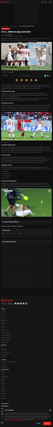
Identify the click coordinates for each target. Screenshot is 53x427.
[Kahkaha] (22, 81)
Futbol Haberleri (13, 26)
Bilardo (3, 391)
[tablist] (26, 233)
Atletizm (3, 379)
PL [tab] (27, 233)
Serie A (2, 327)
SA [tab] (42, 233)
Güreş (2, 374)
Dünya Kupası (4, 342)
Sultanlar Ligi (4, 366)
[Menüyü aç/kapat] (45, 2)
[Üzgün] (26, 81)
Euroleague (4, 349)
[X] (50, 76)
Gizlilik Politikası (4, 406)
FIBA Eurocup (4, 354)
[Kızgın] (31, 81)
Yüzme (2, 388)
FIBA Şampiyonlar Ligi (6, 352)
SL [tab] (2, 233)
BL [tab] (50, 233)
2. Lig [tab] (20, 233)
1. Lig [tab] (11, 233)
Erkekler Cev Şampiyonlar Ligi (8, 362)
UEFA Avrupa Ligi (5, 332)
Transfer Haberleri (5, 340)
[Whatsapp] (45, 76)
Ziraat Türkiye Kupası (6, 337)
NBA (2, 347)
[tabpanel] (26, 236)
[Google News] (6, 75)
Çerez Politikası (4, 403)
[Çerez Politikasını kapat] (50, 410)
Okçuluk (3, 396)
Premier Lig (3, 323)
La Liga (2, 325)
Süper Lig (3, 311)
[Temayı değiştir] (49, 2)
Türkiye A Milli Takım (5, 28)
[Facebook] (48, 76)
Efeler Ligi (3, 364)
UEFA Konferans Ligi (6, 335)
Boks (2, 381)
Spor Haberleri (4, 26)
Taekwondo (4, 398)
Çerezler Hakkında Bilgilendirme (16, 420)
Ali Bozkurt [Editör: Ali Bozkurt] (10, 34)
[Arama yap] (42, 2)
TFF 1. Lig (3, 313)
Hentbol (3, 371)
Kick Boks (3, 384)
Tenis (2, 386)
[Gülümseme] (17, 81)
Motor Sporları (5, 376)
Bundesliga (4, 320)
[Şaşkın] (36, 81)
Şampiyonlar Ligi (5, 330)
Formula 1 (3, 393)
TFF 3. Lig (3, 318)
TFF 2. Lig (3, 315)
